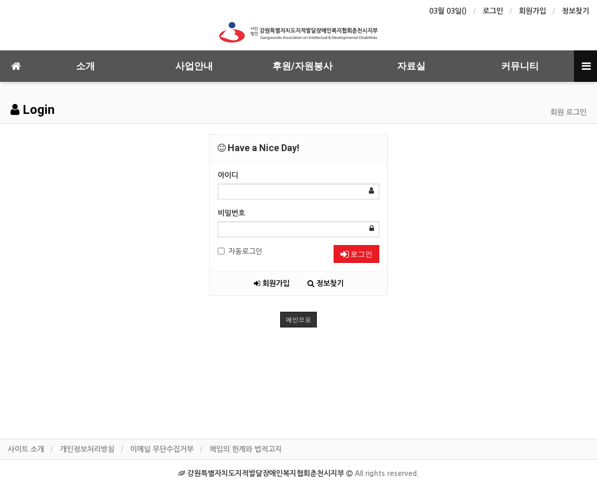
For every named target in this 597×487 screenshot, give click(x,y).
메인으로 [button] (298, 319)
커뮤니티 (520, 65)
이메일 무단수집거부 (162, 449)
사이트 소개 (26, 449)
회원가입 (532, 11)
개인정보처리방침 (87, 449)
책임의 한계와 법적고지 (245, 449)
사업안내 (194, 65)
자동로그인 (240, 251)
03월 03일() (448, 11)
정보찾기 (575, 11)
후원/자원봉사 (302, 65)
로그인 (493, 11)
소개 (85, 65)
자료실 (411, 65)
